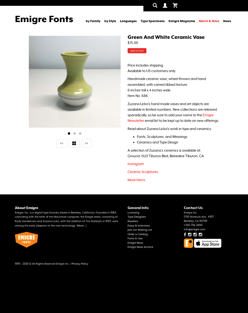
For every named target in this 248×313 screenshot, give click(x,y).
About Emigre (26, 208)
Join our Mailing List (140, 229)
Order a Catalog (138, 234)
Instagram (136, 164)
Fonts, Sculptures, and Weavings (162, 137)
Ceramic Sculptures (143, 172)
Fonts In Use (135, 238)
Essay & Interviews (139, 225)
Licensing (133, 212)
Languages (128, 21)
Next (119, 84)
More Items (136, 180)
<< (61, 143)
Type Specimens (153, 21)
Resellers (133, 221)
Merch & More (209, 21)
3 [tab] (80, 133)
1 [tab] (69, 133)
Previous (36, 84)
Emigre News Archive (140, 247)
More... (81, 225)
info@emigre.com (194, 229)
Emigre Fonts (44, 19)
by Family (93, 21)
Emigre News (135, 242)
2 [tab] (74, 133)
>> (86, 143)
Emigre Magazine (182, 21)
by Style (110, 21)
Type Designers (137, 216)
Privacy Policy (80, 263)
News (227, 21)
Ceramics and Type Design (157, 142)
